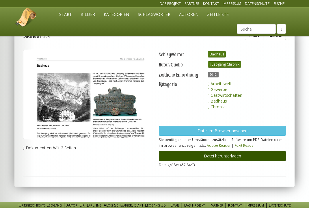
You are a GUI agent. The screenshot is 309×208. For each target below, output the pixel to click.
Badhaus (217, 54)
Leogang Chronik (224, 64)
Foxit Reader (244, 145)
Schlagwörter (154, 14)
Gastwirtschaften (225, 95)
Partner (192, 3)
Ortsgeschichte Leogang (26, 18)
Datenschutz (257, 3)
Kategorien (116, 14)
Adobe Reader (219, 145)
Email (174, 205)
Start (65, 14)
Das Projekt (170, 3)
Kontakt (211, 3)
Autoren (188, 14)
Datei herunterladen (222, 156)
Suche (278, 3)
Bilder (88, 14)
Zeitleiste (218, 14)
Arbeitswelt (219, 83)
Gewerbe (217, 89)
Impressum (232, 3)
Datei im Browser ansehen (222, 130)
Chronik (216, 106)
